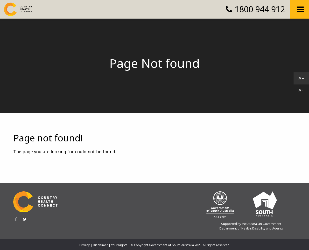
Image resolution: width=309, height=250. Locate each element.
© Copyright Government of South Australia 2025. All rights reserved (180, 245)
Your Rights (119, 245)
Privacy (84, 245)
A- (300, 90)
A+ (301, 78)
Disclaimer (100, 245)
